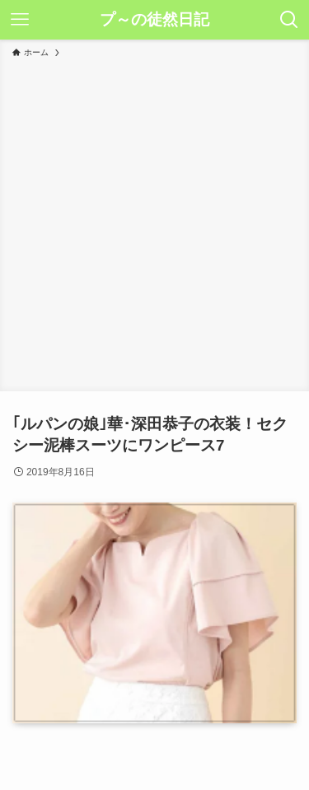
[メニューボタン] (20, 20)
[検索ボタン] (289, 20)
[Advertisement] (154, 222)
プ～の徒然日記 (154, 20)
